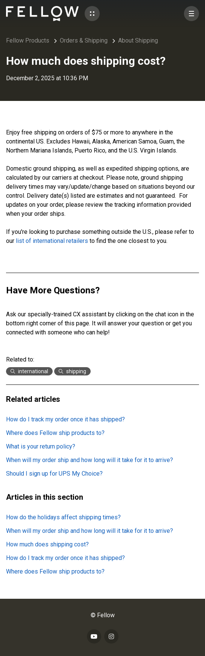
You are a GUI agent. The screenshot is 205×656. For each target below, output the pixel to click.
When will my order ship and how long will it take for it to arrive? (89, 460)
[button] (92, 13)
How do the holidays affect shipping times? (63, 517)
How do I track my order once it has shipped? (65, 419)
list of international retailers (52, 240)
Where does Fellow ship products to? (55, 432)
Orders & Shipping (84, 40)
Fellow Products (27, 40)
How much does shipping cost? (47, 544)
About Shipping (138, 40)
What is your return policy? (40, 446)
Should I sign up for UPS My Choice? (54, 473)
